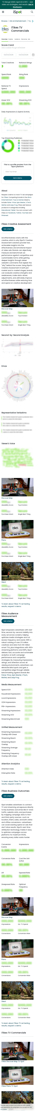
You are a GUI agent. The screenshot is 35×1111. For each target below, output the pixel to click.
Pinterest (4, 215)
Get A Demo (17, 178)
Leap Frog (13, 205)
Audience (17, 39)
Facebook (11, 213)
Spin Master (21, 202)
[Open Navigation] (3, 12)
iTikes (6, 197)
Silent (3, 582)
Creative (10, 39)
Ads (29, 39)
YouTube (25, 213)
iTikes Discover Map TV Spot (12, 1061)
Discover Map (7, 309)
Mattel (3, 205)
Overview (4, 39)
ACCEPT (11, 1109)
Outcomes (24, 39)
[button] (17, 55)
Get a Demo (8, 229)
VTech (28, 202)
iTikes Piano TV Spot (9, 1086)
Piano (3, 540)
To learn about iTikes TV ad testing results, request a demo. (15, 605)
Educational (5, 210)
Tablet (13, 210)
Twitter (18, 213)
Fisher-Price (11, 202)
